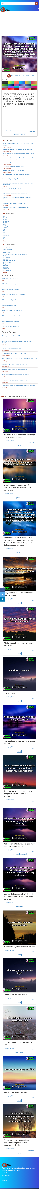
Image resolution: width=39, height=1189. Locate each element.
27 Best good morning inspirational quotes (12, 299)
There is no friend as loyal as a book (12, 188)
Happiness (5, 227)
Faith (4, 232)
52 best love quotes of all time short (11, 321)
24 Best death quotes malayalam (10, 284)
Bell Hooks (5, 205)
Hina (19, 603)
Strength (19, 907)
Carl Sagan (5, 201)
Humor (4, 224)
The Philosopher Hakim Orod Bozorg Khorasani (13, 160)
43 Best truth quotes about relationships (12, 310)
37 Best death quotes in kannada (10, 289)
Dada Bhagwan (5, 360)
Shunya (5, 264)
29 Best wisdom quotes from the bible (11, 315)
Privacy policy (5, 1178)
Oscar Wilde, (6, 268)
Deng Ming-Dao (5, 350)
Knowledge (5, 226)
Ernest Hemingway (7, 151)
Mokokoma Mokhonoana (9, 260)
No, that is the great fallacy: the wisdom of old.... (15, 162)
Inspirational (6, 235)
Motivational (6, 218)
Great (19, 497)
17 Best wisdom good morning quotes (11, 326)
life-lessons (31, 1150)
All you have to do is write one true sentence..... (15, 193)
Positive (19, 804)
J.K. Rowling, (5, 265)
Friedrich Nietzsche (7, 172)
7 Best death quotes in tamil (9, 305)
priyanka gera (5, 382)
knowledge (32, 131)
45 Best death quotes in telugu (9, 278)
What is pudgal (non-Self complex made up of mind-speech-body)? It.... (20, 358)
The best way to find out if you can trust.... (13, 166)
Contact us (4, 1180)
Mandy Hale (5, 155)
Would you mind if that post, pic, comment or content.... (15, 374)
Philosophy (5, 238)
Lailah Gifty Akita (7, 247)
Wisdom (5, 222)
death (3, 280)
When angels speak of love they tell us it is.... (14, 203)
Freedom (16, 134)
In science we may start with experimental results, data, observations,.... (19, 385)
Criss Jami (5, 267)
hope (33, 1050)
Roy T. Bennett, (6, 257)
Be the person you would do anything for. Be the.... (14, 364)
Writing (4, 230)
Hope (4, 237)
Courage (19, 553)
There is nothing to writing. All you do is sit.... (14, 179)
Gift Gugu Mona (7, 262)
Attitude (16, 854)
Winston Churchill (7, 147)
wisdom (3, 318)
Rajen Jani (5, 259)
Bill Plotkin (5, 186)
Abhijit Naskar (8, 130)
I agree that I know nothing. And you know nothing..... (16, 207)
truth (3, 296)
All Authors (5, 272)
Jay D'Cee (5, 251)
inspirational (4, 302)
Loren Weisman (5, 366)
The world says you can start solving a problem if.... (14, 380)
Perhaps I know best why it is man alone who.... (14, 170)
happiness (31, 442)
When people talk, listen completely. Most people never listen (18, 149)
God (16, 1052)
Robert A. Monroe (6, 355)
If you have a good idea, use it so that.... (11, 348)
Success (5, 219)
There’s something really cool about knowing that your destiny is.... (19, 153)
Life (3, 234)
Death (4, 229)
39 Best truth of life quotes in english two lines (13, 294)
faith (33, 495)
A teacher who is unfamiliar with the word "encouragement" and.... (19, 157)
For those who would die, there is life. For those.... (14, 353)
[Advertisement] (19, 25)
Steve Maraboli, (6, 252)
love (3, 323)
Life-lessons (6, 221)
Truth (23, 134)
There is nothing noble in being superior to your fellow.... (17, 174)
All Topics (4, 241)
